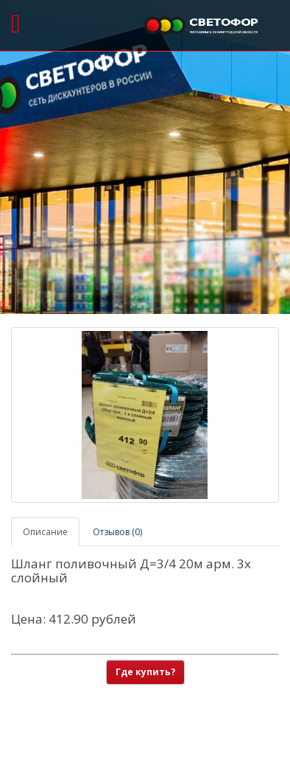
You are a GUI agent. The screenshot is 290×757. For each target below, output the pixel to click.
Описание (45, 532)
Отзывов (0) (117, 532)
